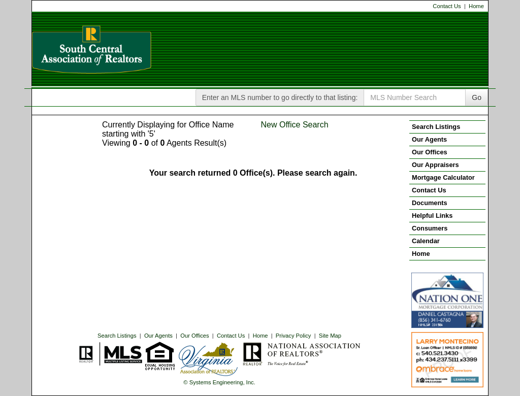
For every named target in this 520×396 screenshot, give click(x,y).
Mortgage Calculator (443, 177)
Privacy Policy (293, 336)
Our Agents (158, 336)
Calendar (426, 241)
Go (476, 97)
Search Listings (117, 336)
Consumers (429, 228)
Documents (429, 203)
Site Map (330, 336)
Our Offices (194, 336)
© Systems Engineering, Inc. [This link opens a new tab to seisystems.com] (219, 382)
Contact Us (447, 6)
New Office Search (295, 124)
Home (476, 6)
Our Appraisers (435, 165)
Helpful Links (432, 215)
